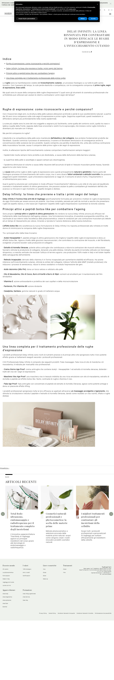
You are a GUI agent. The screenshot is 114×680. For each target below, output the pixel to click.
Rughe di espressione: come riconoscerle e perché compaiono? (33, 123)
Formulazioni (6, 635)
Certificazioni (26, 635)
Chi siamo (5, 628)
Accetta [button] (93, 18)
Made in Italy (6, 638)
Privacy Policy (43, 672)
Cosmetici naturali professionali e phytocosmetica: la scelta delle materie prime (57, 579)
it (109, 10)
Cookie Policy (52, 672)
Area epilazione (7, 659)
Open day (25, 659)
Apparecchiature (9, 650)
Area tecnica (26, 656)
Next (111, 573)
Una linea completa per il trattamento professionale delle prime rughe (36, 137)
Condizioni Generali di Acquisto (66, 672)
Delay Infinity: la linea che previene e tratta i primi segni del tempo (34, 128)
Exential (5, 666)
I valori (25, 625)
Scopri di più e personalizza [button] (27, 18)
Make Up (45, 638)
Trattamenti (67, 625)
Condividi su (87, 81)
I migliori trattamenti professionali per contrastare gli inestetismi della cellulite (93, 579)
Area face (5, 663)
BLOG (7, 536)
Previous (3, 573)
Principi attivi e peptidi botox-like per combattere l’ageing (30, 133)
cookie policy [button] (72, 9)
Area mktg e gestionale (29, 653)
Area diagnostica (7, 656)
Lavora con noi (7, 645)
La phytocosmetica (8, 632)
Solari (44, 635)
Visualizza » (4, 528)
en (111, 10)
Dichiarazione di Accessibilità (103, 672)
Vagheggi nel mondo (8, 641)
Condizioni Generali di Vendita (85, 672)
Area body (5, 653)
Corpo (44, 632)
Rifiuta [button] (83, 18)
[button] (97, 4)
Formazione (27, 650)
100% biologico (27, 628)
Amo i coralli (26, 632)
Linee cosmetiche (49, 625)
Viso (44, 628)
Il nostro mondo (9, 625)
